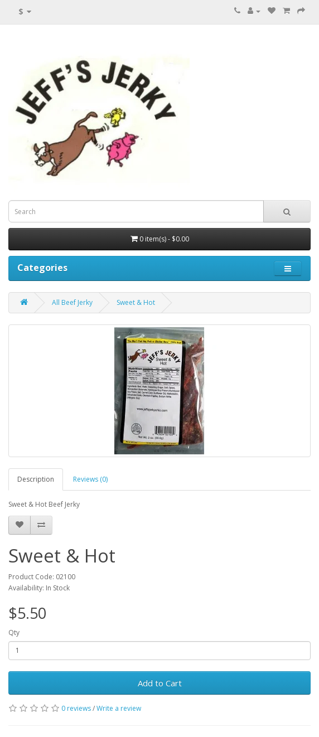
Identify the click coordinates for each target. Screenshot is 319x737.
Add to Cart (160, 682)
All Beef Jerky (72, 302)
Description (35, 479)
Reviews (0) (90, 479)
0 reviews (76, 708)
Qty (14, 632)
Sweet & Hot (136, 302)
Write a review (118, 708)
